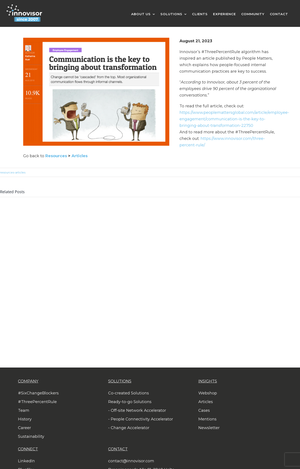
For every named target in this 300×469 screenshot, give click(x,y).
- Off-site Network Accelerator (137, 410)
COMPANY (28, 381)
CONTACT (118, 449)
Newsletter (209, 427)
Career (24, 427)
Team (23, 410)
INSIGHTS (207, 381)
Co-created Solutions (128, 393)
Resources (56, 156)
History (25, 419)
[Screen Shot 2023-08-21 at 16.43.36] (96, 39)
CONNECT (28, 449)
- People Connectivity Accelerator (140, 419)
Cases (204, 410)
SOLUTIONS (119, 381)
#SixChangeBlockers (38, 393)
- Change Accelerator (128, 427)
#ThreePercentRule (37, 401)
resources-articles (12, 172)
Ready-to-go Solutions (130, 401)
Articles (80, 156)
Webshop (207, 393)
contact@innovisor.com (131, 461)
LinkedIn (26, 461)
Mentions (207, 419)
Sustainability (31, 436)
